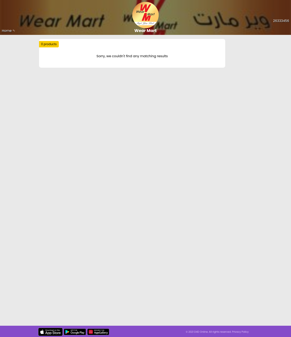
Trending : (121, 45)
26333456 (281, 20)
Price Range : (111, 59)
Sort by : (50, 59)
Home (8, 30)
